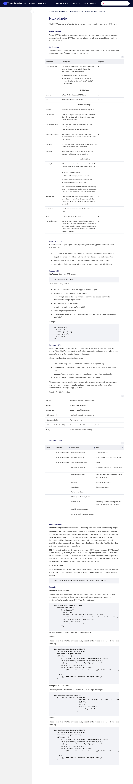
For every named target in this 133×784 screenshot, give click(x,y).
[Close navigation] (32, 11)
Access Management (76, 11)
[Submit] (103, 3)
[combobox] (112, 3)
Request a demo (62, 3)
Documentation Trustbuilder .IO (35, 3)
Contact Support (90, 3)
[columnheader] (50, 447)
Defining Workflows (91, 11)
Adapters (102, 11)
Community (76, 3)
